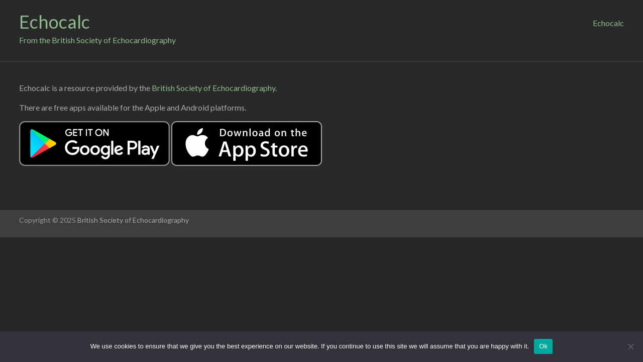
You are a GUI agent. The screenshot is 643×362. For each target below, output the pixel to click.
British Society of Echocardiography (213, 88)
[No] (630, 346)
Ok (543, 346)
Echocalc (54, 22)
